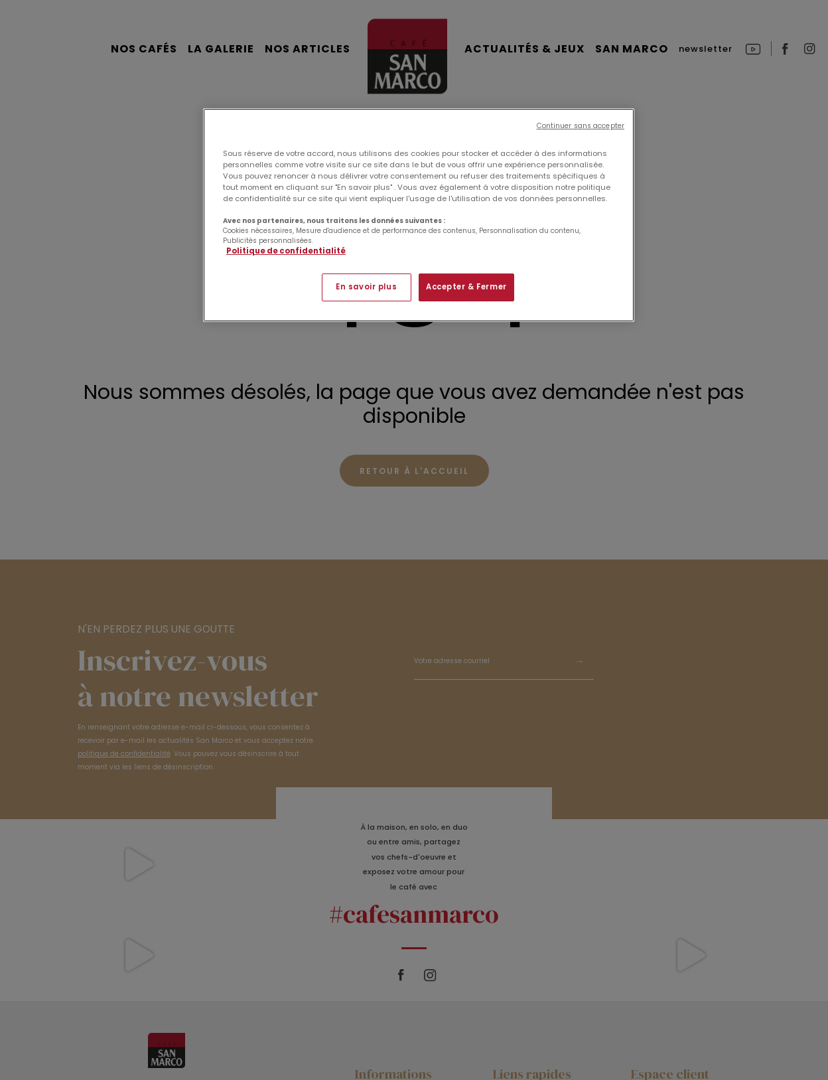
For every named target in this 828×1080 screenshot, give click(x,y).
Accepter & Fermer (466, 286)
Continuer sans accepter (580, 126)
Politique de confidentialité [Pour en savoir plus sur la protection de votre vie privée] (286, 251)
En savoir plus (366, 286)
